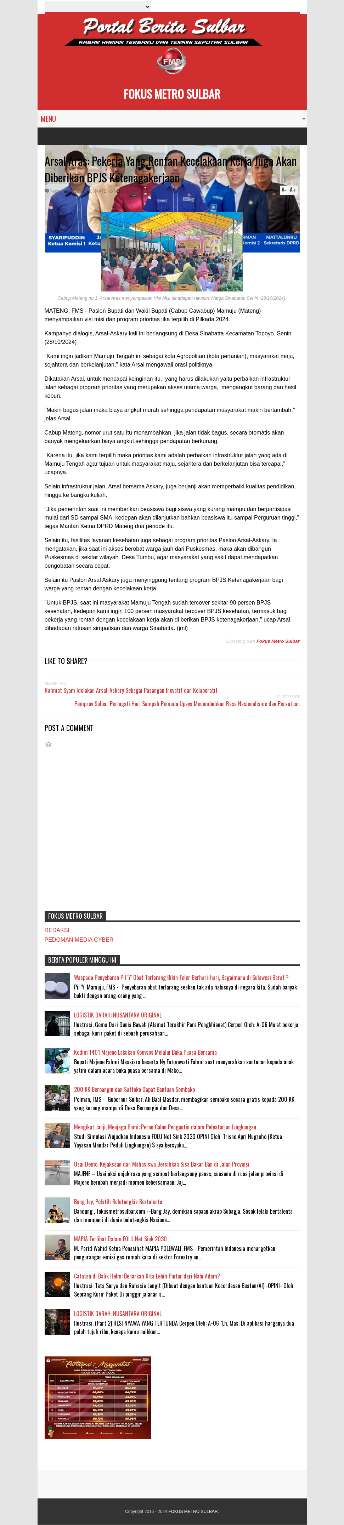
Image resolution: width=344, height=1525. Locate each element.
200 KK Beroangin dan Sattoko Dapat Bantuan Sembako (134, 1089)
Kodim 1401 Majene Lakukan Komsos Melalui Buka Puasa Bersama (145, 1052)
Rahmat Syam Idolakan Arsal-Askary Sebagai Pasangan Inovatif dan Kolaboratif (131, 690)
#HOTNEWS (81, 191)
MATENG (104, 191)
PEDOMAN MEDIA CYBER (79, 940)
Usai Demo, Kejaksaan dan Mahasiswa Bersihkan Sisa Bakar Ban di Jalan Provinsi (161, 1164)
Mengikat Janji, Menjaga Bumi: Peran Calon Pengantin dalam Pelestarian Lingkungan (165, 1127)
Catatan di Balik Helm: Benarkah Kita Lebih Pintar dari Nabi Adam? (147, 1276)
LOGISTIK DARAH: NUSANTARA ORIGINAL (118, 1015)
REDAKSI (57, 930)
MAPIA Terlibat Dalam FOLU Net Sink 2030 (120, 1239)
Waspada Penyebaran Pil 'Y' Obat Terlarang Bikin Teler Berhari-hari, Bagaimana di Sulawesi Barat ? (181, 977)
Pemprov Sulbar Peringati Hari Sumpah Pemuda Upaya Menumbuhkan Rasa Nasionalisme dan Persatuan (187, 703)
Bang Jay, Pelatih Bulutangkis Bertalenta (118, 1201)
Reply (55, 191)
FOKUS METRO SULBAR (172, 93)
